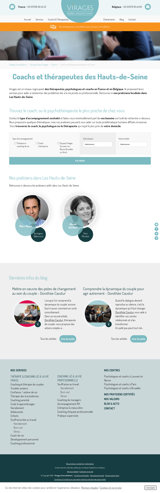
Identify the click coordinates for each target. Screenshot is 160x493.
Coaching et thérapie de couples (27, 384)
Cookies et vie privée (86, 471)
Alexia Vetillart (73, 225)
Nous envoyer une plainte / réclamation (80, 464)
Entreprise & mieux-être (70, 407)
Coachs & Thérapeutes (58, 19)
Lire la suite (68, 339)
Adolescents (17, 412)
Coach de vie (17, 435)
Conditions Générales (81, 475)
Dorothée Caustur (54, 320)
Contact (132, 19)
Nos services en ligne (112, 475)
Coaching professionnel (23, 443)
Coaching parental (20, 400)
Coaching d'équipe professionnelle (75, 411)
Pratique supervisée (67, 415)
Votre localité (124, 138)
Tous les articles (48, 338)
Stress (17, 431)
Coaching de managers (69, 400)
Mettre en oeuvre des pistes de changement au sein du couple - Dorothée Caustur (44, 291)
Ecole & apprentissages (23, 404)
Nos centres (112, 370)
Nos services (19, 370)
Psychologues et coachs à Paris (120, 384)
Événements (109, 19)
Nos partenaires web (97, 475)
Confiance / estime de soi (24, 392)
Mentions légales (72, 471)
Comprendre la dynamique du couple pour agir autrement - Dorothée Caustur (113, 291)
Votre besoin (88, 138)
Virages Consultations (18, 64)
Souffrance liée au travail (23, 419)
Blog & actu (111, 403)
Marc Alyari (25, 225)
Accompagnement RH (68, 403)
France (54, 64)
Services (39, 19)
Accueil (27, 19)
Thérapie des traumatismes (25, 396)
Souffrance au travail (68, 384)
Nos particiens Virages (39, 64)
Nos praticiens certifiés (119, 394)
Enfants (15, 415)
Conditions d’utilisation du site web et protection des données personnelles (80, 479)
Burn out (18, 427)
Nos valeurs (111, 399)
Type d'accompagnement (22, 138)
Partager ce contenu (156, 238)
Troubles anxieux (19, 388)
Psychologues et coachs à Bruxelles (122, 388)
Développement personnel (24, 439)
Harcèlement (17, 408)
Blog (122, 19)
